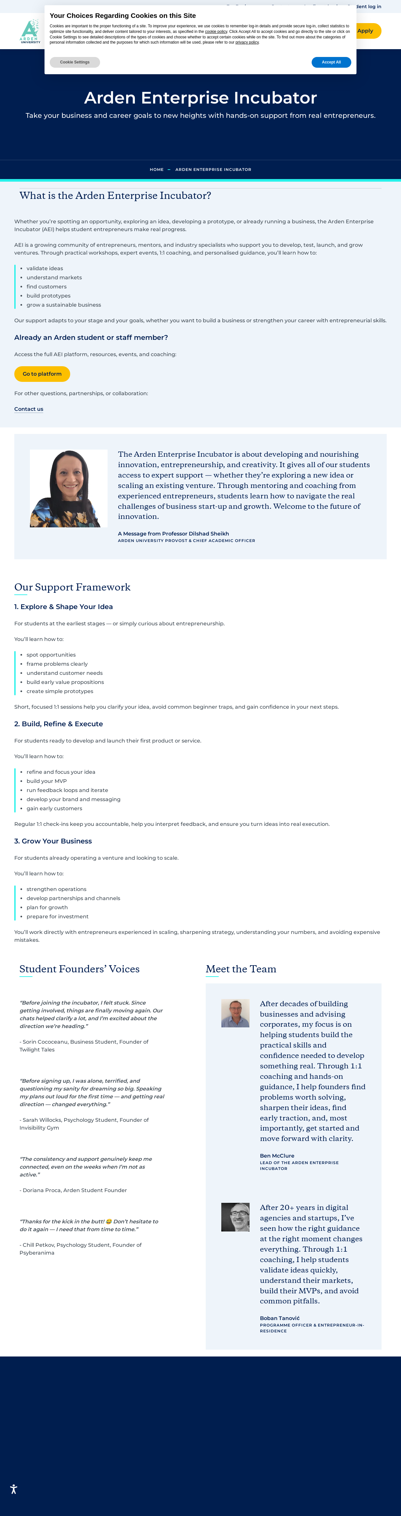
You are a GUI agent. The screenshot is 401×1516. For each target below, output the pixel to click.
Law (118, 1436)
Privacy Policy (317, 1395)
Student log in (364, 6)
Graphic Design (133, 1478)
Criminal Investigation (143, 1447)
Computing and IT (137, 1415)
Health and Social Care (143, 1488)
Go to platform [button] (42, 374)
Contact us (220, 1405)
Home (157, 169)
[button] (365, 31)
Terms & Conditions (325, 1405)
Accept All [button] (331, 62)
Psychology (128, 1395)
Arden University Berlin (237, 1436)
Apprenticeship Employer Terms (333, 1500)
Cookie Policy (317, 1426)
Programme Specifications (334, 1475)
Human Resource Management (136, 1503)
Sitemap (310, 1436)
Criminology (129, 1426)
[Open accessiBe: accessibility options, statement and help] (13, 1489)
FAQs (213, 1395)
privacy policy (247, 42)
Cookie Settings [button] (75, 62)
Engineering (129, 1457)
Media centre (223, 1447)
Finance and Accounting (145, 1468)
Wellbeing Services (231, 1457)
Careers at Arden (228, 1426)
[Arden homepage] (29, 31)
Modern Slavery (320, 1465)
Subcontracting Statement (335, 1486)
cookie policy (216, 31)
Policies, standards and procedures (330, 1451)
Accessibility (315, 1415)
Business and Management (149, 1405)
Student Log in (225, 1415)
